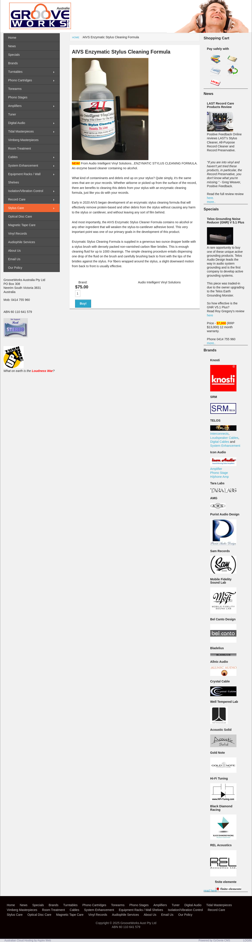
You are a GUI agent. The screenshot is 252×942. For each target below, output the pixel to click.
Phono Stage (219, 472)
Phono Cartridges (20, 80)
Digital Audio (16, 123)
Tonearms (14, 89)
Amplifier (216, 469)
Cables (13, 157)
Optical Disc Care (20, 216)
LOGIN (247, 940)
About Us (14, 250)
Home (75, 37)
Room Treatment (19, 148)
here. (210, 198)
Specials (14, 54)
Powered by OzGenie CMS (214, 940)
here (210, 315)
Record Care (16, 199)
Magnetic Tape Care (21, 225)
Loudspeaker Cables (224, 438)
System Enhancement (225, 445)
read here (210, 890)
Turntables (15, 71)
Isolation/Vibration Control (25, 191)
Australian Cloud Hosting (18, 940)
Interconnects (219, 433)
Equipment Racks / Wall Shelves (24, 178)
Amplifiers (14, 106)
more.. (211, 202)
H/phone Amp (219, 476)
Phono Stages (17, 97)
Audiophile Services (21, 242)
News (12, 46)
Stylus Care (16, 208)
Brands (13, 63)
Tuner (12, 114)
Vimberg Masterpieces (23, 140)
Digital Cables (219, 441)
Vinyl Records (17, 233)
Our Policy (15, 267)
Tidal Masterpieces (21, 131)
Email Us (14, 259)
